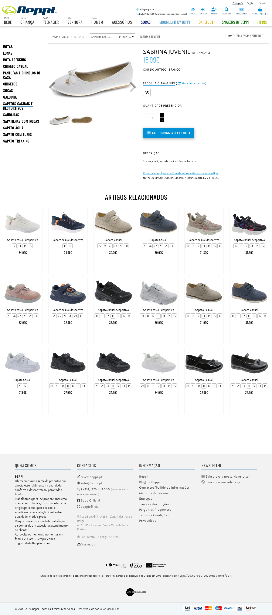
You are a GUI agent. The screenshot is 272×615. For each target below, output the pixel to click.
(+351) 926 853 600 (103, 491)
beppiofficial (88, 506)
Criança (27, 22)
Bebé (8, 22)
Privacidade (147, 520)
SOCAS (8, 90)
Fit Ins (262, 22)
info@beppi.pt (89, 482)
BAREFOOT (206, 22)
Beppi (143, 476)
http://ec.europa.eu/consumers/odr (204, 575)
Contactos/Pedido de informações (164, 487)
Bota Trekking (14, 59)
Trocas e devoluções (154, 504)
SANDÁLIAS (11, 114)
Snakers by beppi (235, 22)
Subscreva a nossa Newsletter (225, 476)
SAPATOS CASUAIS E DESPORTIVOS (18, 106)
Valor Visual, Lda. (109, 608)
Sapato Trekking (16, 141)
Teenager (51, 22)
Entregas (145, 498)
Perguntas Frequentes (155, 509)
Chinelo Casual (15, 66)
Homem (97, 22)
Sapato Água (13, 127)
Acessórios (122, 22)
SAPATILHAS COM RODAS (21, 121)
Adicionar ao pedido (168, 132)
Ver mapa (86, 544)
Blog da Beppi (149, 481)
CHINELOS (10, 84)
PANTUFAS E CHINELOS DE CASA (22, 75)
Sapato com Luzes (17, 134)
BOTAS (8, 46)
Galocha (10, 97)
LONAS (8, 53)
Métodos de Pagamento (156, 493)
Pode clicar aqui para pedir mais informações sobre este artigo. (180, 173)
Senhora (75, 22)
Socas (146, 22)
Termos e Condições (154, 515)
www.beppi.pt (89, 476)
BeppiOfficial (88, 500)
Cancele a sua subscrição (222, 481)
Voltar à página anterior (246, 36)
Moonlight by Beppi (174, 22)
